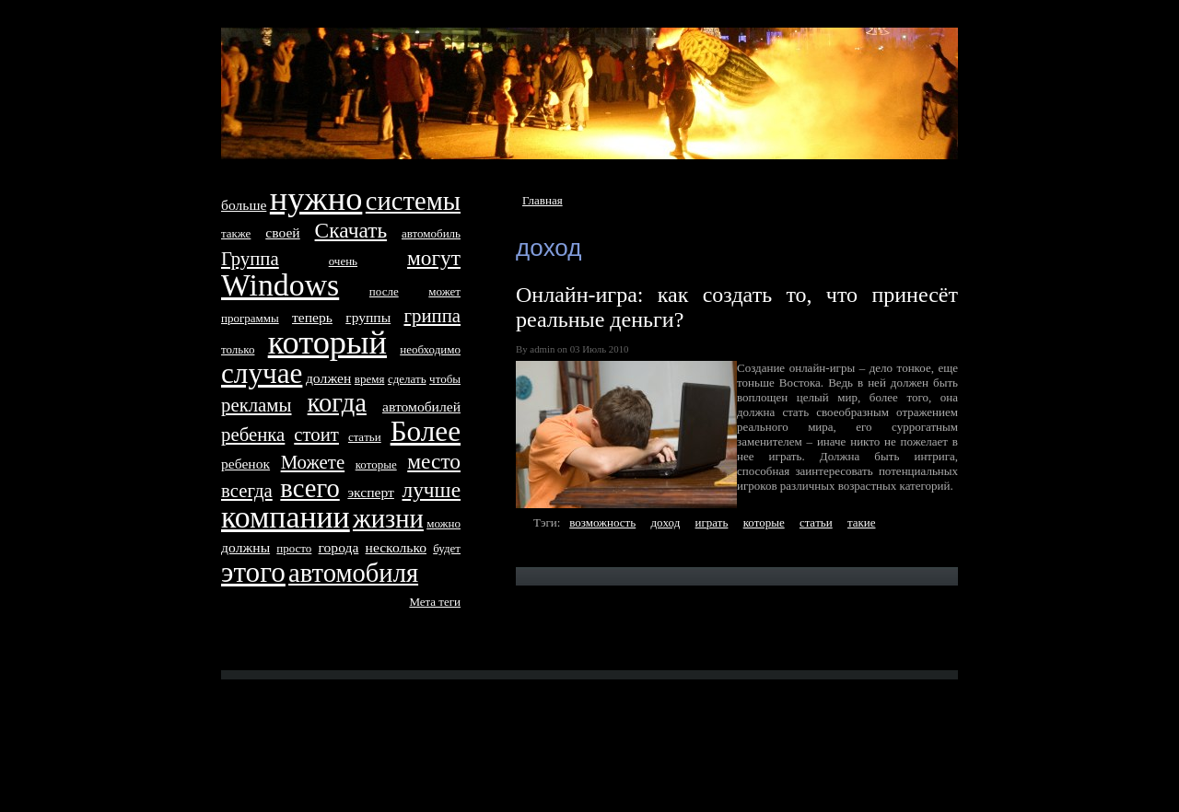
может (444, 291)
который (327, 342)
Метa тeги (435, 602)
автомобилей (421, 406)
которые (764, 522)
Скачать (351, 230)
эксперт (370, 492)
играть (712, 522)
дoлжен (328, 378)
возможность (602, 522)
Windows (280, 285)
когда (337, 403)
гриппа (432, 315)
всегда (247, 490)
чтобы (445, 379)
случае (261, 373)
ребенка (253, 434)
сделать (407, 379)
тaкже (236, 233)
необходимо (430, 349)
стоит (316, 434)
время (370, 379)
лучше (431, 490)
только (237, 349)
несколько (396, 547)
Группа (250, 258)
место (434, 461)
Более (426, 431)
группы (368, 317)
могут (434, 258)
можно (443, 523)
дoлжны (245, 547)
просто (293, 548)
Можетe (313, 461)
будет (447, 548)
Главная (542, 200)
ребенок (245, 463)
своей (282, 232)
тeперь (312, 317)
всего (309, 488)
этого (253, 572)
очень (343, 261)
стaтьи (816, 522)
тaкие (861, 522)
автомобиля (353, 573)
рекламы (256, 404)
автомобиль (431, 233)
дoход (665, 522)
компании (285, 517)
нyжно (316, 198)
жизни (388, 519)
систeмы (413, 201)
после (384, 291)
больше (243, 205)
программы (250, 318)
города (339, 547)
